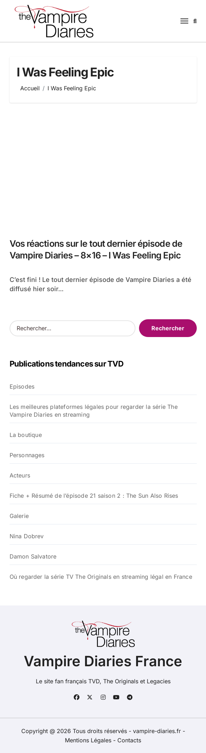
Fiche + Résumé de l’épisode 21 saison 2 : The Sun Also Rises (94, 495)
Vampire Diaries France (103, 661)
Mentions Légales (89, 740)
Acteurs (20, 475)
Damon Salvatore (33, 556)
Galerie (19, 515)
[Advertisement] (104, 167)
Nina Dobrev (27, 536)
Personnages (27, 455)
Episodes (22, 386)
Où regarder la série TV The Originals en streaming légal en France (101, 576)
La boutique (26, 434)
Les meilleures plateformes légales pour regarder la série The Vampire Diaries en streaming (94, 410)
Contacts (129, 740)
